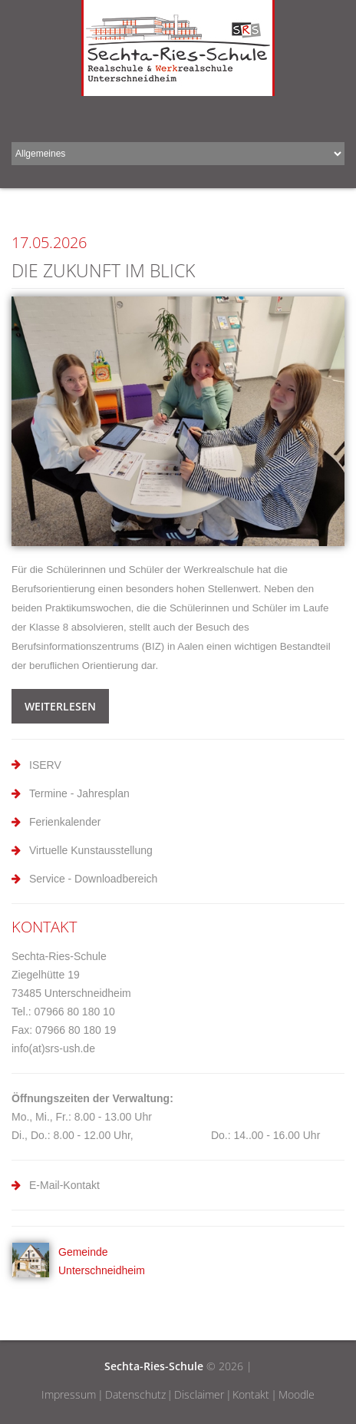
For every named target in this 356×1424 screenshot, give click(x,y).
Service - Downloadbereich (93, 879)
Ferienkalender (65, 822)
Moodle (297, 1394)
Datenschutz (135, 1394)
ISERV (45, 765)
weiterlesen (60, 706)
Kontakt (250, 1394)
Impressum (68, 1394)
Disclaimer (199, 1394)
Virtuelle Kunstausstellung (91, 850)
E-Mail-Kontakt (64, 1185)
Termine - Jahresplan (79, 793)
